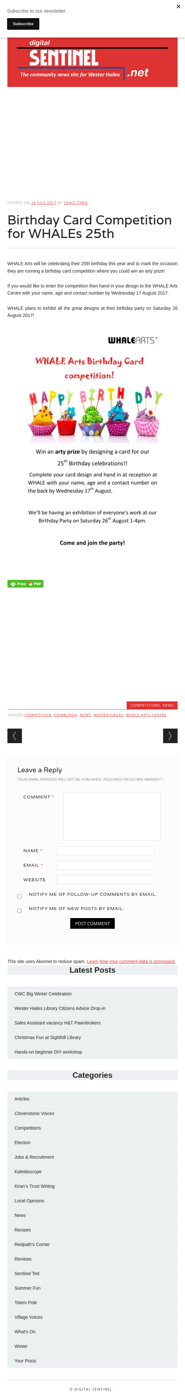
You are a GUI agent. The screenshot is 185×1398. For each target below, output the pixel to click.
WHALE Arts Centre (146, 714)
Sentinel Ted (27, 1273)
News (168, 705)
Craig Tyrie (76, 202)
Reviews (23, 1259)
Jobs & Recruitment (34, 1157)
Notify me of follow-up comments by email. (93, 894)
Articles (22, 1098)
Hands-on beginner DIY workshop (48, 1052)
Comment (41, 797)
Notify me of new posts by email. (76, 908)
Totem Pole (26, 1302)
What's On (25, 1331)
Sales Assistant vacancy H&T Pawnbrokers (58, 1022)
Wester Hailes (108, 714)
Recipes (23, 1229)
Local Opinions (29, 1200)
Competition (38, 714)
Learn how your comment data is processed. (131, 961)
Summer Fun (28, 1288)
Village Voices (29, 1317)
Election (23, 1142)
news (85, 714)
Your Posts (25, 1360)
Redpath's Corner (32, 1244)
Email (36, 865)
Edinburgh (65, 714)
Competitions (145, 705)
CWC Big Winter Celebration (43, 993)
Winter (21, 1346)
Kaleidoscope (28, 1171)
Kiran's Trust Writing (35, 1186)
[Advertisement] (92, 141)
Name (35, 850)
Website (35, 880)
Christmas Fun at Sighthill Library (48, 1037)
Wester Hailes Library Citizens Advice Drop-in (60, 1008)
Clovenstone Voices (34, 1113)
